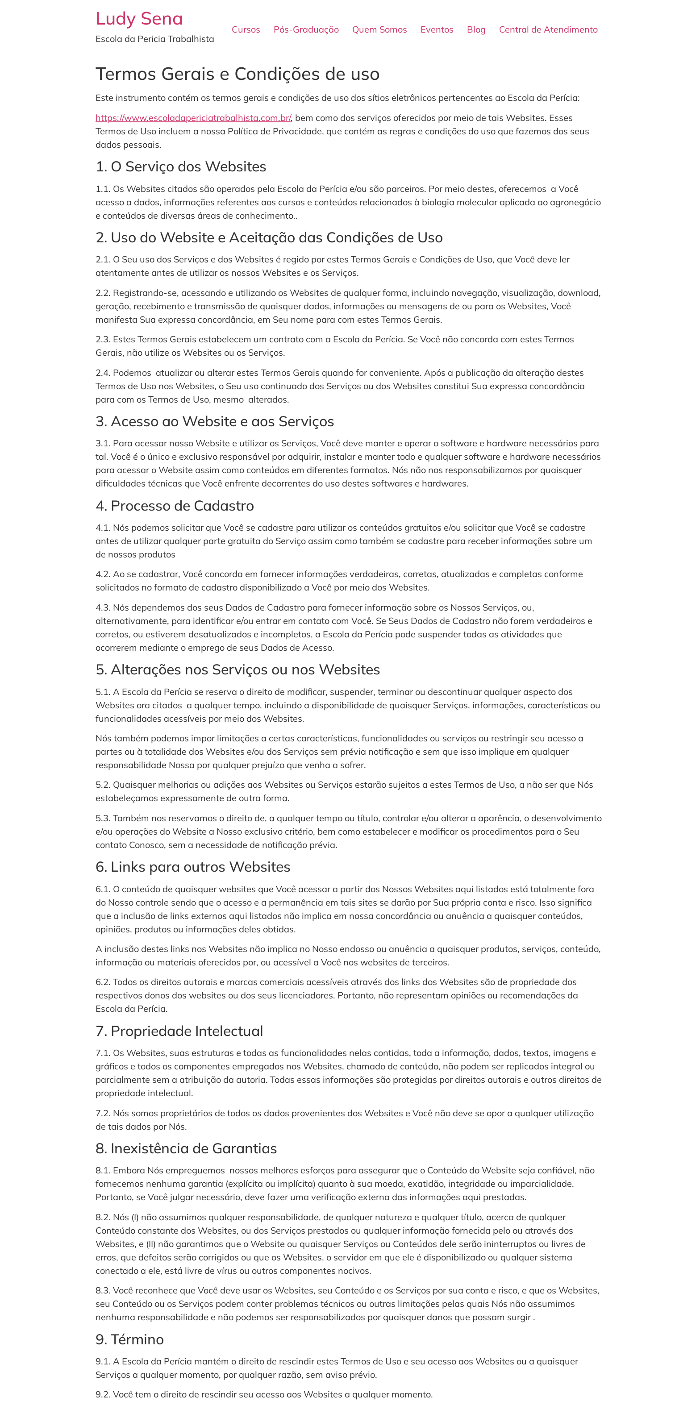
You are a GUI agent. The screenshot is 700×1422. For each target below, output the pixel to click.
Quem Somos (379, 29)
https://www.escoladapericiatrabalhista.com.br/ (193, 117)
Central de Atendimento (548, 29)
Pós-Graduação (306, 29)
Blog (476, 29)
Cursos (246, 29)
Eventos (437, 29)
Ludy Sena (139, 18)
